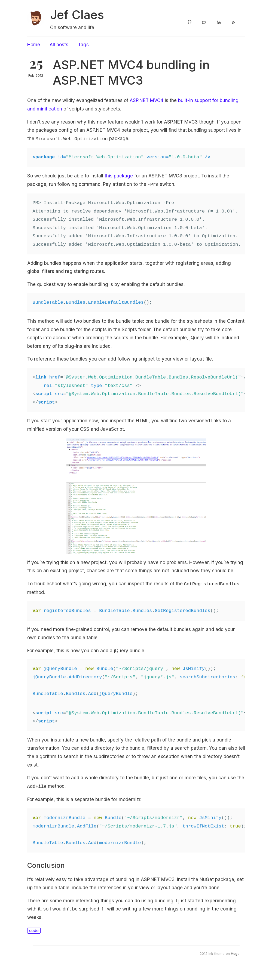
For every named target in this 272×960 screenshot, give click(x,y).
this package (119, 175)
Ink (211, 951)
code (34, 928)
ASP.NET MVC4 (146, 100)
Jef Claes (77, 14)
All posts (59, 44)
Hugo (235, 951)
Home (33, 44)
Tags (83, 44)
